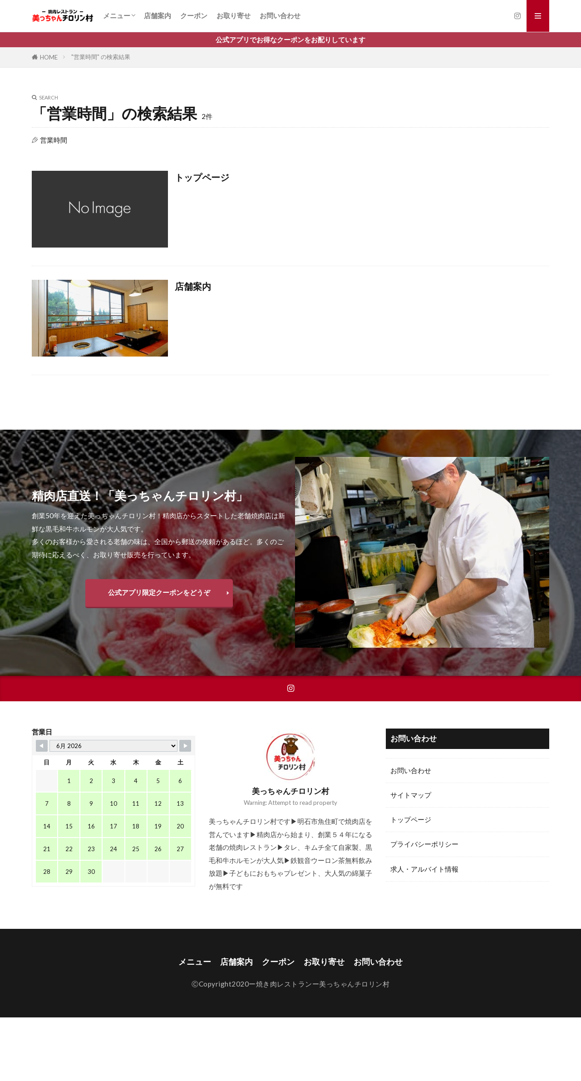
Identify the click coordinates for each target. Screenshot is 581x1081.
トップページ (202, 177)
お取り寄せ (234, 15)
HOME (49, 57)
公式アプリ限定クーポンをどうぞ (159, 592)
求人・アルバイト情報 (424, 869)
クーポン (193, 15)
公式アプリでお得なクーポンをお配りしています (290, 39)
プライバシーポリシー (424, 844)
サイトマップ (410, 795)
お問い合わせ (280, 15)
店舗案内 (157, 15)
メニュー (116, 15)
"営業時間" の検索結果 (100, 56)
